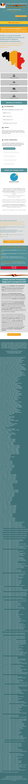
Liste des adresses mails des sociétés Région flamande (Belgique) (11, 388)
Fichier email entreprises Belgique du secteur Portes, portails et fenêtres (12, 723)
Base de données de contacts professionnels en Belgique (9, 429)
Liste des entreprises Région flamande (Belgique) (8, 389)
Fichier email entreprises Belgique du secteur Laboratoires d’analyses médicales (13, 669)
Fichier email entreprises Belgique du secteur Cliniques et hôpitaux (11, 587)
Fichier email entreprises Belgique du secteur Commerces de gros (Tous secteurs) (13, 593)
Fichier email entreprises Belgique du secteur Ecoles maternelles (11, 618)
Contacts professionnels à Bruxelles (6, 468)
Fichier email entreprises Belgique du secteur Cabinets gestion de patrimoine (13, 573)
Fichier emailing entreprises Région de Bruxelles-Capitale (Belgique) (11, 362)
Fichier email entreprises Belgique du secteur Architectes (9, 544)
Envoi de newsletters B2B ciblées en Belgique (7, 517)
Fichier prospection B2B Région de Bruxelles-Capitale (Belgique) (10, 365)
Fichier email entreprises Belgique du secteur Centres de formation (11, 581)
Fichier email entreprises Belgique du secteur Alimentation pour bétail (11, 540)
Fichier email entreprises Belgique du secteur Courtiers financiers (11, 605)
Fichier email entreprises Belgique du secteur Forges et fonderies (11, 648)
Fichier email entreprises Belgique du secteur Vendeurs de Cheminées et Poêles (13, 764)
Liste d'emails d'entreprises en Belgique (6, 443)
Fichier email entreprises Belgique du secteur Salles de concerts (10, 743)
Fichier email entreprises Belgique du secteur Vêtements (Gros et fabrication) (13, 766)
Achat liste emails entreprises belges (6, 461)
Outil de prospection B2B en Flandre (6, 485)
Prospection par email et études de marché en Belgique (9, 420)
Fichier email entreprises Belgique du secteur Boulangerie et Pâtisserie (12, 567)
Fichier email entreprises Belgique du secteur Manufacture (9, 681)
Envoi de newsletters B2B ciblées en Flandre (7, 521)
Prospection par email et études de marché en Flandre (9, 492)
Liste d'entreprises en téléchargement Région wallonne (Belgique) (11, 406)
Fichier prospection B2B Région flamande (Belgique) (9, 384)
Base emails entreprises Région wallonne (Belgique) (8, 396)
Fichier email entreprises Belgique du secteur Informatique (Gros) (11, 662)
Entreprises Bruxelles (14, 348)
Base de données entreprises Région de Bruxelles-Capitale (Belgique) (11, 358)
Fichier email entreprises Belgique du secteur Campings (9, 576)
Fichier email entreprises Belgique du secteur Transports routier (10, 760)
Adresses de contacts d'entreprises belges (7, 417)
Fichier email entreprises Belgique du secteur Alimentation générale (11, 539)
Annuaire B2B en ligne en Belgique (6, 430)
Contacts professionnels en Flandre (6, 470)
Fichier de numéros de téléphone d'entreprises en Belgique (10, 445)
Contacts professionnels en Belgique (6, 414)
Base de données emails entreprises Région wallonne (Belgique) (11, 394)
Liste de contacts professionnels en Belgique (7, 440)
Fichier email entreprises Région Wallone (14, 353)
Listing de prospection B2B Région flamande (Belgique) (9, 392)
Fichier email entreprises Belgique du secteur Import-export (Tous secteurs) (12, 660)
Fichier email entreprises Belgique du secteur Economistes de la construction (13, 620)
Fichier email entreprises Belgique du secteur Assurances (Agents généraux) (12, 553)
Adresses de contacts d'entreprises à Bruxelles (8, 477)
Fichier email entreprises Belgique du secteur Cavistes (9, 579)
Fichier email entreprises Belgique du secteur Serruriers (9, 748)
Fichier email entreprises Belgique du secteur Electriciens (9, 622)
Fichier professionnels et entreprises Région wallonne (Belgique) (10, 401)
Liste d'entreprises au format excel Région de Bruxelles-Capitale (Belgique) (12, 367)
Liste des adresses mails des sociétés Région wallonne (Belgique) (11, 407)
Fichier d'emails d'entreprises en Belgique (7, 442)
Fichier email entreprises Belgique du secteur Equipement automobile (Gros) (13, 641)
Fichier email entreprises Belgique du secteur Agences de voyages (11, 523)
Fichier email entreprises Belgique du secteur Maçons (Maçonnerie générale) (13, 677)
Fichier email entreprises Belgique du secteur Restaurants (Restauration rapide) (13, 737)
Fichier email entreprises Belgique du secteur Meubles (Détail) (10, 691)
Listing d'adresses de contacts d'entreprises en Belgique (9, 450)
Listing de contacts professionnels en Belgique (8, 441)
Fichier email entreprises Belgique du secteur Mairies (9, 678)
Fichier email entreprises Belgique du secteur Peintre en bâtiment (11, 709)
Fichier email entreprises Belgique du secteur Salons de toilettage (11, 746)
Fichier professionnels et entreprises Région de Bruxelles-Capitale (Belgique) (13, 364)
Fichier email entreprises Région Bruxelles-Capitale (14, 351)
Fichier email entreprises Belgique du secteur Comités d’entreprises (11, 588)
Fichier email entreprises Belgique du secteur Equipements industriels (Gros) (12, 642)
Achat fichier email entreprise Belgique (7, 342)
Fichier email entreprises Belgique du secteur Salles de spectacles (11, 744)
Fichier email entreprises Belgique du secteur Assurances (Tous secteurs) (12, 555)
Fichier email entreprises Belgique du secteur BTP (8, 568)
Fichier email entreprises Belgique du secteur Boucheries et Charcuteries (12, 566)
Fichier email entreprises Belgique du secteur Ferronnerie (9, 645)
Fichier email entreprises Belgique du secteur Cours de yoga (10, 604)
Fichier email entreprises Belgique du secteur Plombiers (9, 716)
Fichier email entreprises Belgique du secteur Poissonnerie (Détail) (11, 721)
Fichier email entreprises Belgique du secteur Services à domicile (11, 749)
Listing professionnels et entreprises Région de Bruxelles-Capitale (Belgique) (13, 374)
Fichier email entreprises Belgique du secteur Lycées (9, 675)
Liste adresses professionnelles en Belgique (7, 424)
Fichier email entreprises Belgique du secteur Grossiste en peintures (11, 653)
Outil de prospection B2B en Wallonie (6, 484)
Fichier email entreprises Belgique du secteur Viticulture (9, 772)
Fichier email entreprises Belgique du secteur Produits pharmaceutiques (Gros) (13, 726)
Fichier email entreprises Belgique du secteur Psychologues (10, 733)
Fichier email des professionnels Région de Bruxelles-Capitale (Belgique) (12, 360)
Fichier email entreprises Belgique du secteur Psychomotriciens (10, 731)
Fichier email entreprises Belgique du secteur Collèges (9, 602)
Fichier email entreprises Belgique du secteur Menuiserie (9, 688)
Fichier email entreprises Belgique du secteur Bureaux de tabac (10, 570)
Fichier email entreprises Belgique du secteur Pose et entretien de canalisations (13, 720)
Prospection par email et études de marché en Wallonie (9, 491)
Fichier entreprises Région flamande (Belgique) (8, 382)
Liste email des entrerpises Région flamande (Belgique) (9, 390)
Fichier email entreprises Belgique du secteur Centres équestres (10, 582)
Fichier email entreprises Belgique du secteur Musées (9, 695)
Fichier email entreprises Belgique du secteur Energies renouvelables (11, 625)
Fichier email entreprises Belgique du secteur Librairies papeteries (11, 670)
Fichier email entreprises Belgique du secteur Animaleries (9, 542)
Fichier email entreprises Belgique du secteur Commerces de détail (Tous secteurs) (14, 589)
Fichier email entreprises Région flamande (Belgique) (9, 380)
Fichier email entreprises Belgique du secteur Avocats (9, 561)
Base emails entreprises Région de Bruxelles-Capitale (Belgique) (10, 359)
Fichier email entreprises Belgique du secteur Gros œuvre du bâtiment (11, 651)
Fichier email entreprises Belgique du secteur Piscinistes (9, 715)
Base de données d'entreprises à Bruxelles (7, 465)
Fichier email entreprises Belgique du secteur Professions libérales (11, 727)
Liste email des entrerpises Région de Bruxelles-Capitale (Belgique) (11, 371)
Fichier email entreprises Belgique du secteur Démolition (9, 611)
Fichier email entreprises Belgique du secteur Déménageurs (10, 610)
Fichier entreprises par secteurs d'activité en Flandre (8, 482)
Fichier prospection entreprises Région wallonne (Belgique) (10, 403)
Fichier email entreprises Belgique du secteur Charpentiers (9, 584)
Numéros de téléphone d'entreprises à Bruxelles (8, 474)
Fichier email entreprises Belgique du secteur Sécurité (9, 747)
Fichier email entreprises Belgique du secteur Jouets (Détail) (10, 667)
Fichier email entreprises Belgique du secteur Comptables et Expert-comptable (13, 594)
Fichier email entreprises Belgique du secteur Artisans (9, 550)
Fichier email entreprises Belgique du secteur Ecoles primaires (10, 619)
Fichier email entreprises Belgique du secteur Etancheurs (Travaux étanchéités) (13, 643)
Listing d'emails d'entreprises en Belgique (7, 444)
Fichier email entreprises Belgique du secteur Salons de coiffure (10, 745)
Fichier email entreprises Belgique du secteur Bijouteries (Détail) (10, 564)
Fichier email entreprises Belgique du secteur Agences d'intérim (10, 524)
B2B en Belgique (3, 427)
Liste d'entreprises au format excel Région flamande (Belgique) (10, 386)
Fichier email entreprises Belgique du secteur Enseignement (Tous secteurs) (12, 626)
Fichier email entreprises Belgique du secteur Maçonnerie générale (11, 676)
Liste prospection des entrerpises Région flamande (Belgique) (10, 391)
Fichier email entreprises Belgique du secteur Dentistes (9, 612)
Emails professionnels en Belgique (5, 422)
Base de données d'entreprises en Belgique (7, 413)
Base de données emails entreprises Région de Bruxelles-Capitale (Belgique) (13, 357)
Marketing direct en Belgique (5, 426)
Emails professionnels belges (5, 457)
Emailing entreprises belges (4, 459)
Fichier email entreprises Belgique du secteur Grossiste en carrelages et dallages (13, 652)
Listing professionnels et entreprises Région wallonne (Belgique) (10, 412)
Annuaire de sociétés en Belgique (5, 435)
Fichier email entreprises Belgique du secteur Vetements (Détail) (10, 765)
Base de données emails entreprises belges (7, 456)
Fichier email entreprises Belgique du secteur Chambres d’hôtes (10, 583)
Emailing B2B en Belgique (4, 431)
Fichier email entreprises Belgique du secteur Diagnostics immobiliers (11, 614)
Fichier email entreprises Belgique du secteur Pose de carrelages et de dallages (13, 719)
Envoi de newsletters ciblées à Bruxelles (6, 486)
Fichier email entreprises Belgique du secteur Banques (9, 562)
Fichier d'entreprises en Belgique (5, 436)
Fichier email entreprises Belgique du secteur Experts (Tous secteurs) (11, 644)
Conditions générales (9, 776)
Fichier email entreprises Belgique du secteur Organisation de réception (12, 701)
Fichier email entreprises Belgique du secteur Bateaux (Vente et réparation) (12, 563)
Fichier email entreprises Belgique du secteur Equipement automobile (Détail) (13, 640)
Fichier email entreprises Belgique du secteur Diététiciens (9, 615)
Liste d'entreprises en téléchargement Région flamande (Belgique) (11, 387)
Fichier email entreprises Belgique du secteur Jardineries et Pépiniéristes (12, 666)
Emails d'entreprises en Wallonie (5, 472)
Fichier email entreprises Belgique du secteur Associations (9, 552)
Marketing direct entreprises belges (6, 464)
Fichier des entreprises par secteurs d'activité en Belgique (9, 451)
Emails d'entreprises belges (4, 415)
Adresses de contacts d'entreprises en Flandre (7, 479)
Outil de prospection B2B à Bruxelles (6, 483)
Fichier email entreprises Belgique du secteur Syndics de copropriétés (11, 754)
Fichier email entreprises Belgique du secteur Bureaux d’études (10, 569)
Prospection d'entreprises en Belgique (6, 425)
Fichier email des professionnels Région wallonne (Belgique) (10, 397)
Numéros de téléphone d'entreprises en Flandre (8, 476)
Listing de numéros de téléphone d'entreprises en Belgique (10, 447)
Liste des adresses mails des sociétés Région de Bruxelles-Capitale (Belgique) (13, 369)
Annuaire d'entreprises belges (5, 421)
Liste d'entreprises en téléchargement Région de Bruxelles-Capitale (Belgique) (13, 368)
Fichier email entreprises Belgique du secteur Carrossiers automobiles (11, 577)
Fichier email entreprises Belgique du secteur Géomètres (9, 650)
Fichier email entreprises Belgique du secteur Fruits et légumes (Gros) (11, 649)
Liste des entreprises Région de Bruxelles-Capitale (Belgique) (10, 370)
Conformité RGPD (19, 776)
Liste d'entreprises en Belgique (5, 437)
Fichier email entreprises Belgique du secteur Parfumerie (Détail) (11, 706)
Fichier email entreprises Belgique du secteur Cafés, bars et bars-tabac (12, 575)
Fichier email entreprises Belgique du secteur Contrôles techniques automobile (13, 600)
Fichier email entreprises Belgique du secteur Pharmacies (9, 710)
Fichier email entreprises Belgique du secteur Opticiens (9, 700)
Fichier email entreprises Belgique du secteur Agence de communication (12, 522)
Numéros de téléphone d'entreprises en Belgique (8, 505)
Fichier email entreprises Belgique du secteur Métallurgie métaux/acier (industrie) (13, 690)
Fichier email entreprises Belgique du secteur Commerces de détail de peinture (13, 592)
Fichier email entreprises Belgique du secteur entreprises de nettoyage (12, 696)
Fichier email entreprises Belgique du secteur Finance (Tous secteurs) (11, 646)
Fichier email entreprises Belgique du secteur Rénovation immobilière (11, 736)
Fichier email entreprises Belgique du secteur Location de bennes (11, 671)
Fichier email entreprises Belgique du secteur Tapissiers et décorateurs (12, 755)
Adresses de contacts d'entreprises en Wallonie (8, 478)
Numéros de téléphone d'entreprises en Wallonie (8, 475)
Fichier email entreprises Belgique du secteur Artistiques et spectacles (11, 551)
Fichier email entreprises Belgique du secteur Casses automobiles (11, 578)
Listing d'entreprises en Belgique (5, 438)
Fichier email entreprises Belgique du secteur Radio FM (9, 734)
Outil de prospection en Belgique (5, 418)
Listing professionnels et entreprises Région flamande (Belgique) (11, 393)
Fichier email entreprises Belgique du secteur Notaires (9, 697)
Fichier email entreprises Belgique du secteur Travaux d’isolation (10, 762)
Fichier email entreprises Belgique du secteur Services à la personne (11, 750)
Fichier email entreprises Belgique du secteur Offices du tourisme (11, 698)
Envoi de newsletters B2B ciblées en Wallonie (7, 520)
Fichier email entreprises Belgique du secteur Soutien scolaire (10, 753)
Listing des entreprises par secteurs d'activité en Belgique (9, 453)
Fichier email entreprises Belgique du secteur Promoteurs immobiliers (11, 728)
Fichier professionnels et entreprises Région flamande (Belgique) (11, 383)
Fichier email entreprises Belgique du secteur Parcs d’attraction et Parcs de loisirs (13, 705)
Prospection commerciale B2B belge (6, 460)
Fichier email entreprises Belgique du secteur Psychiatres (9, 730)
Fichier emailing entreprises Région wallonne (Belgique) (9, 399)
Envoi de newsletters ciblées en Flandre (6, 488)
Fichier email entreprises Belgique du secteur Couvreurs (9, 606)
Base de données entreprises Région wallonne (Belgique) (9, 395)
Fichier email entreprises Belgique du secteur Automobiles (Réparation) (12, 558)
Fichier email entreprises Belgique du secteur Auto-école (9, 556)
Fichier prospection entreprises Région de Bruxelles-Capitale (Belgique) (12, 366)
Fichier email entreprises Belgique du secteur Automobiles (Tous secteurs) (12, 559)
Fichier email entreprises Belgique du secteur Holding (9, 656)
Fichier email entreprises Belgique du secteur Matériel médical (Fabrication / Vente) (14, 684)
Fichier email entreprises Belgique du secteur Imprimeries (9, 661)
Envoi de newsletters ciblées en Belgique (7, 419)
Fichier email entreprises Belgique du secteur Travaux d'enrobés (10, 761)
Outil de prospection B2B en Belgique (6, 513)
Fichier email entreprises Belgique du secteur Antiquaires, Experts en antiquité (13, 543)
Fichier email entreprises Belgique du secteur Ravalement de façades (11, 735)
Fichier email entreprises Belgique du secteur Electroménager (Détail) (11, 623)
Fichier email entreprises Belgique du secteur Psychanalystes (10, 729)
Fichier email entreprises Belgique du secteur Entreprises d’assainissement (12, 633)
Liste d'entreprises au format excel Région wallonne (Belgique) (10, 404)
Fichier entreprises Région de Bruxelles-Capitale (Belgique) (9, 363)
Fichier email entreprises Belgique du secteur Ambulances (9, 541)
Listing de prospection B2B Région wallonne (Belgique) (9, 411)
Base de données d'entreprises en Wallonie (7, 466)
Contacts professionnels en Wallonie (6, 469)
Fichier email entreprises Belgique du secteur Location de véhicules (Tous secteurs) (14, 672)
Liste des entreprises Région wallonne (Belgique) (8, 408)
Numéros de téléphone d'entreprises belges (7, 416)
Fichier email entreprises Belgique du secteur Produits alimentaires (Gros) (12, 725)
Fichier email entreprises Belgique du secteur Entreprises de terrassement (12, 637)
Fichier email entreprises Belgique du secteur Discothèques (10, 616)
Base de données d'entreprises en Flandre (7, 467)
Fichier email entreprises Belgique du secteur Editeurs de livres (10, 621)
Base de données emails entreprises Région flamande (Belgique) (11, 375)
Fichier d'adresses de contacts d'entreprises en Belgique (9, 448)
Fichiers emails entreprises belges (5, 454)
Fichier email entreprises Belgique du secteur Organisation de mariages (12, 704)
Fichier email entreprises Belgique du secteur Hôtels (8, 657)
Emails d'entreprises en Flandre (5, 473)
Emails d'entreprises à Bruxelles (5, 471)
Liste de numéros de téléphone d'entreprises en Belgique (9, 446)
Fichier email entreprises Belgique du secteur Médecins (9, 687)
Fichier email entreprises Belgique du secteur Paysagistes (9, 708)
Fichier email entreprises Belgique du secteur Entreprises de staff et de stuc (12, 636)
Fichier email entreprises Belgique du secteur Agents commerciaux (11, 526)
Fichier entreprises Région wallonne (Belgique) (7, 400)
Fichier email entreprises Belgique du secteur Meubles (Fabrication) (11, 692)
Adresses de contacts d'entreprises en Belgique (8, 509)
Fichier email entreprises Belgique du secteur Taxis (8, 756)
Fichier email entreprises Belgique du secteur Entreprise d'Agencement (12, 627)
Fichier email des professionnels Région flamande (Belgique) (10, 379)
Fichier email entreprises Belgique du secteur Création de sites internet (12, 607)
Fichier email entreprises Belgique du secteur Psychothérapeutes (11, 732)
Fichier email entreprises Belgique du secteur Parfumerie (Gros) (10, 707)
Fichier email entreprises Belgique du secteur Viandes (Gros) (10, 768)
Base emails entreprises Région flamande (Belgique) (9, 377)
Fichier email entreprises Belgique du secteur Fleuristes (9, 647)
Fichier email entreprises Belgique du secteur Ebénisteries (9, 617)
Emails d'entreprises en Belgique (5, 501)
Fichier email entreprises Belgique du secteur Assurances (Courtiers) (11, 554)
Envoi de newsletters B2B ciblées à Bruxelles (7, 519)
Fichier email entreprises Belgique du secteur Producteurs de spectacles (12, 724)
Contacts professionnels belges (5, 458)
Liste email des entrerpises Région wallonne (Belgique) (9, 409)
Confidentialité (14, 776)
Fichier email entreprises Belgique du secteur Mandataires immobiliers (11, 680)
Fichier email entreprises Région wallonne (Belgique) (8, 398)
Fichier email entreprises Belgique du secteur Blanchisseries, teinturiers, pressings (13, 565)
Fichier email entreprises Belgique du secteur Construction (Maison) (11, 597)
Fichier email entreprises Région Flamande (14, 352)
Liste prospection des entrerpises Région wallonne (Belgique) (10, 410)
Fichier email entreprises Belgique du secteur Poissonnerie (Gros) (11, 722)
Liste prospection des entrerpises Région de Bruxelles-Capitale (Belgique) (12, 372)
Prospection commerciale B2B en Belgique (7, 432)
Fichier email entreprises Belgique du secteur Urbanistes (9, 763)
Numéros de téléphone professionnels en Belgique (8, 423)
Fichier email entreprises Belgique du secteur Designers (9, 613)
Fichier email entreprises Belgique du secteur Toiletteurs (9, 758)
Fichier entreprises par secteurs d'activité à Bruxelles (9, 480)
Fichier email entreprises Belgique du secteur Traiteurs (9, 759)
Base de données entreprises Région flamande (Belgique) (9, 376)
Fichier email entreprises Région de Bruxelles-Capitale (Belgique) (11, 361)
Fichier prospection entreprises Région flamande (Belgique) (10, 385)
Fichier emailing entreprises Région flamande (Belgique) (9, 381)
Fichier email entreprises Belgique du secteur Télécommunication (11, 757)
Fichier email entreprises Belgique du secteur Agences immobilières (11, 525)
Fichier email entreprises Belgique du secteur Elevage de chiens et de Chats (12, 624)
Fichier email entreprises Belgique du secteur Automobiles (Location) (11, 557)
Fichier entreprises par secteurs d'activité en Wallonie (9, 481)
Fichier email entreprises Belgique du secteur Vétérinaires (9, 767)
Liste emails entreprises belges (5, 455)
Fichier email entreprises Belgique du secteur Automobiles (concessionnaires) (13, 560)
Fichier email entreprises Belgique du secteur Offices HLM (9, 699)
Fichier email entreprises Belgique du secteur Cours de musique (10, 603)
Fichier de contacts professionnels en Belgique (8, 439)
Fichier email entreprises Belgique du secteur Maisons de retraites (11, 679)
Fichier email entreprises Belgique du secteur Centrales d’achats (10, 580)
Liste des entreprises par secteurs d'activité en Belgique (9, 452)
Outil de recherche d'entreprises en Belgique (7, 428)
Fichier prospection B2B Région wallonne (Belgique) (8, 402)
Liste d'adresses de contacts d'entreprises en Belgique (9, 449)
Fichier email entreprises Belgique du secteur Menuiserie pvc (10, 689)
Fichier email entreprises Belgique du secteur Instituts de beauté (10, 665)
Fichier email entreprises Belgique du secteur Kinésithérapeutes (10, 668)
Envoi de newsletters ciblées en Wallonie (7, 487)
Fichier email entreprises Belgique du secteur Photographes (10, 711)
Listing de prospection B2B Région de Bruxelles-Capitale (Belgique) (11, 373)
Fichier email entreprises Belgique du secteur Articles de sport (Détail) (11, 547)
